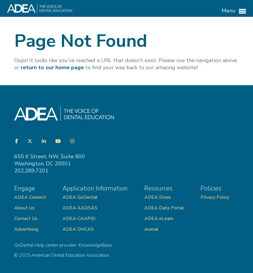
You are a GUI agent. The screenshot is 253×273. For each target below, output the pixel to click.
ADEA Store (157, 197)
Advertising (26, 229)
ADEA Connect (30, 197)
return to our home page (52, 67)
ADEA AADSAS (80, 208)
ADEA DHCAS (78, 229)
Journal (151, 229)
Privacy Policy (215, 197)
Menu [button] (234, 11)
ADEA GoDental (80, 197)
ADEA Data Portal (164, 208)
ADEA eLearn (158, 218)
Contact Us (26, 218)
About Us (24, 208)
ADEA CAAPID (79, 218)
